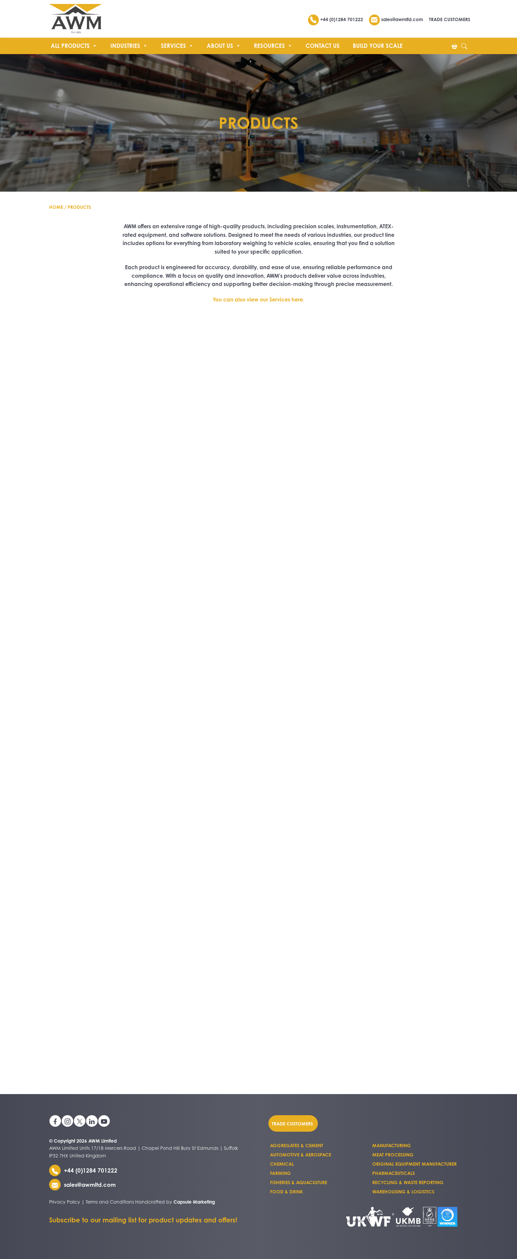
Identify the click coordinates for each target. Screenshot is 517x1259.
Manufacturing (391, 1145)
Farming (280, 1173)
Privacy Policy (64, 1202)
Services (177, 45)
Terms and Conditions (110, 1202)
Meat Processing (392, 1154)
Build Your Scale (378, 45)
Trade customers (292, 1123)
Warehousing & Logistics (403, 1191)
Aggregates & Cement (296, 1145)
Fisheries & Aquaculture (298, 1182)
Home (56, 207)
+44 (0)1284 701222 (336, 19)
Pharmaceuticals (393, 1173)
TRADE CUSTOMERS (449, 19)
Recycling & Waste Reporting (407, 1182)
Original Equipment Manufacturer (414, 1164)
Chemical (282, 1164)
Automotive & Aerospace (300, 1154)
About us (224, 45)
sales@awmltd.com (396, 19)
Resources (273, 45)
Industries (129, 45)
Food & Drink (286, 1191)
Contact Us (323, 45)
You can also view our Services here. (258, 299)
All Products (74, 45)
